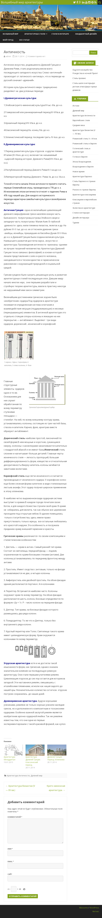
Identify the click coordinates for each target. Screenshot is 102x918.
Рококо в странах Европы (84, 189)
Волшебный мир (10, 34)
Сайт (10, 874)
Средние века (79, 125)
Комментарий (15, 817)
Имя (10, 849)
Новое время (78, 171)
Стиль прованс (79, 78)
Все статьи (24, 40)
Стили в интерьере (60, 34)
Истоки (76, 105)
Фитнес (95, 911)
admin (8, 56)
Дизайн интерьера (81, 217)
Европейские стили (81, 120)
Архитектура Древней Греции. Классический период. (33, 761)
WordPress (94, 907)
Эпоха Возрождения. (82, 161)
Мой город (8, 40)
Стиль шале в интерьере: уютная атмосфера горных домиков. (85, 86)
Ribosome (83, 907)
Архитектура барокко (82, 176)
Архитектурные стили (34, 34)
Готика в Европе (80, 156)
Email (11, 861)
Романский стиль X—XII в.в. (85, 138)
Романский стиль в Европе (85, 143)
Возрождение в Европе (83, 166)
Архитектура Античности (18, 775)
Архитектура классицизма (84, 194)
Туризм (76, 222)
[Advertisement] (85, 239)
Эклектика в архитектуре (84, 208)
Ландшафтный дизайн (86, 34)
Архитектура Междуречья (9, 758)
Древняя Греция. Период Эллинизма (55, 758)
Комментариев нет (36, 56)
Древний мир (36, 775)
